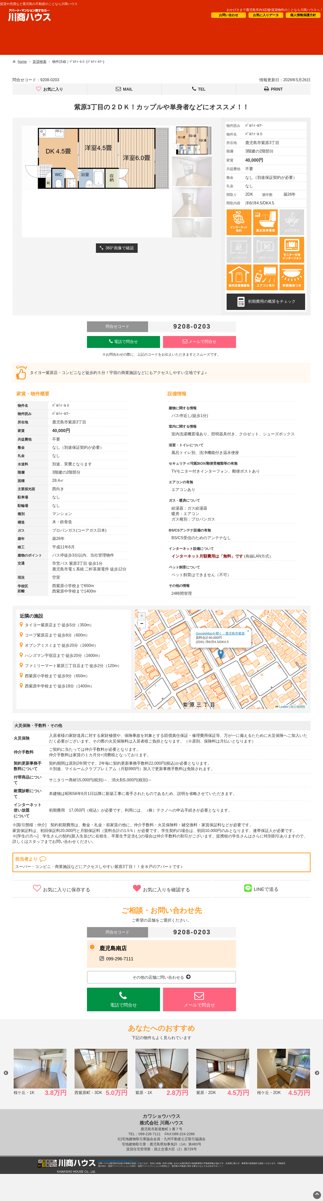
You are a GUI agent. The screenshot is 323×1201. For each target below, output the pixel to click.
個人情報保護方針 (303, 15)
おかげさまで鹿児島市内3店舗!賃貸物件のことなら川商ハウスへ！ (275, 10)
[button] (221, 654)
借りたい (20, 40)
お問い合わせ (228, 15)
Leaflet (281, 707)
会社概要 (241, 40)
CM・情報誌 (198, 40)
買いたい (62, 40)
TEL (198, 89)
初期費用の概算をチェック (266, 302)
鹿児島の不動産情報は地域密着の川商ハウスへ (119, 1161)
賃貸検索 (39, 62)
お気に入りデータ (266, 15)
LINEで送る (261, 888)
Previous (5, 1073)
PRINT (273, 89)
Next (317, 1073)
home (22, 62)
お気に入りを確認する (161, 888)
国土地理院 (297, 707)
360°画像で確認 (116, 248)
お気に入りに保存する (61, 888)
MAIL (124, 89)
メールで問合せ (199, 341)
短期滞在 (104, 40)
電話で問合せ (123, 341)
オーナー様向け (149, 40)
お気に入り (49, 89)
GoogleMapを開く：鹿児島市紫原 (220, 633)
